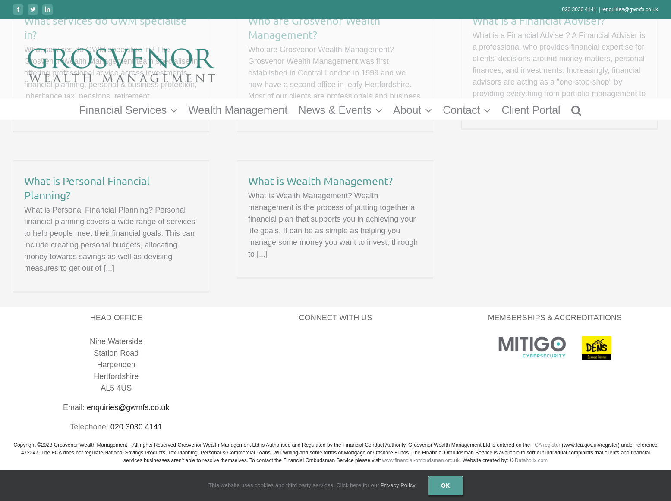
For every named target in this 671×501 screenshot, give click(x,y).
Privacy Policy (398, 485)
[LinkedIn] (324, 343)
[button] (576, 109)
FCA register (546, 445)
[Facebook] (302, 343)
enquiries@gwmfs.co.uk (630, 9)
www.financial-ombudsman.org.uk (421, 460)
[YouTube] (346, 343)
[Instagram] (368, 343)
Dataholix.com (531, 460)
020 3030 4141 (579, 9)
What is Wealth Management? (320, 181)
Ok (445, 485)
